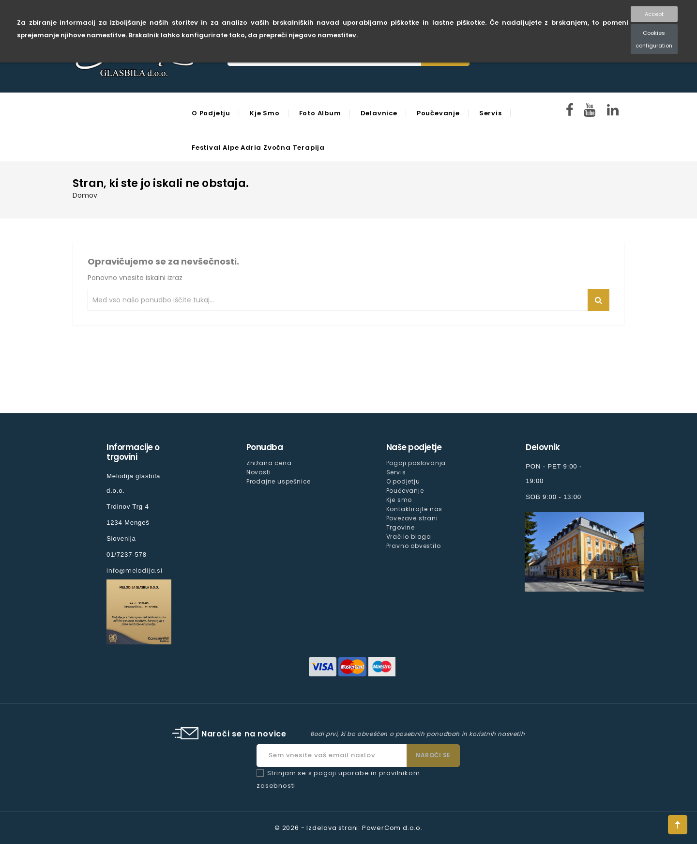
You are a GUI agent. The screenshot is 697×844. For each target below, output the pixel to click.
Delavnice (379, 113)
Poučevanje (438, 113)
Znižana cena (269, 463)
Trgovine (400, 527)
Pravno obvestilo (413, 546)
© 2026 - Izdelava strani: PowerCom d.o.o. (348, 827)
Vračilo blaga (408, 536)
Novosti (258, 472)
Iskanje (598, 300)
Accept (654, 14)
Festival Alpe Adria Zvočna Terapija (258, 147)
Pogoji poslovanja (416, 463)
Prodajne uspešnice (278, 481)
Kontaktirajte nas (414, 509)
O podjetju (211, 113)
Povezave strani (412, 518)
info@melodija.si (134, 570)
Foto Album (320, 113)
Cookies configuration (654, 39)
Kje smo (265, 113)
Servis (490, 113)
